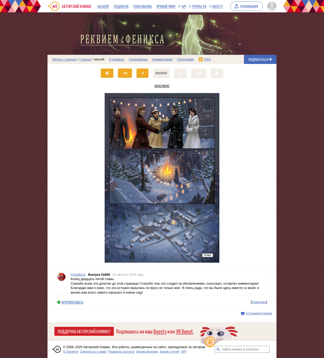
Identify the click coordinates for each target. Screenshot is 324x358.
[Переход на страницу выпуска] (162, 178)
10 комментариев (259, 313)
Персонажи (185, 59)
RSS (207, 59)
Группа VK (199, 6)
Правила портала (121, 351)
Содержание (138, 59)
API (184, 6)
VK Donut (184, 331)
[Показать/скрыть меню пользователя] (271, 6)
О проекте (70, 351)
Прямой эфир (166, 6)
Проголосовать (72, 302)
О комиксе (116, 59)
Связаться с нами (93, 351)
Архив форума (147, 351)
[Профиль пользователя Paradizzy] (61, 281)
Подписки (121, 6)
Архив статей (169, 351)
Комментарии (162, 59)
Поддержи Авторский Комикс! (84, 331)
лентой (99, 59)
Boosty (217, 6)
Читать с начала (64, 59)
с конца (85, 59)
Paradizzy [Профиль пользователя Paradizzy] (78, 274)
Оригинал (259, 302)
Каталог (103, 6)
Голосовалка (142, 6)
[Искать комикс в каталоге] (218, 349)
